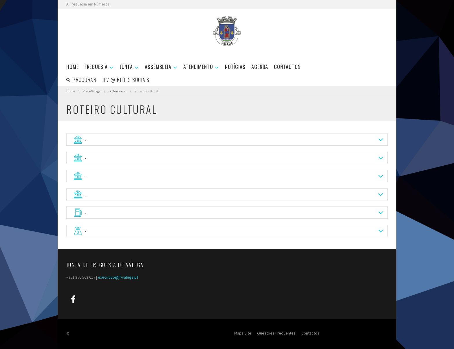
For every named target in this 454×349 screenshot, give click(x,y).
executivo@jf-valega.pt (118, 277)
